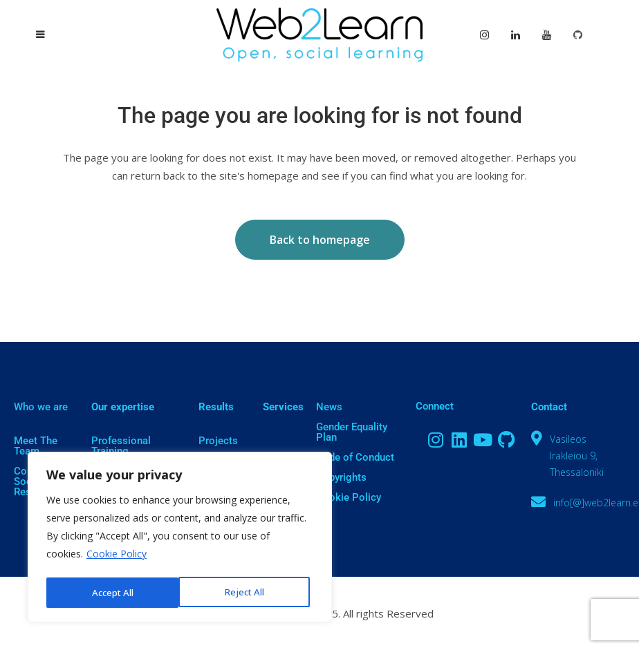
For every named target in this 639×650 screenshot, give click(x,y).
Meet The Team (35, 445)
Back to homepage (320, 239)
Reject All (111, 592)
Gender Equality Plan (351, 432)
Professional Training (121, 445)
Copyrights (341, 477)
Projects (218, 440)
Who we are (41, 407)
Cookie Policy (116, 557)
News (329, 407)
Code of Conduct (355, 457)
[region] (180, 538)
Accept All (247, 592)
